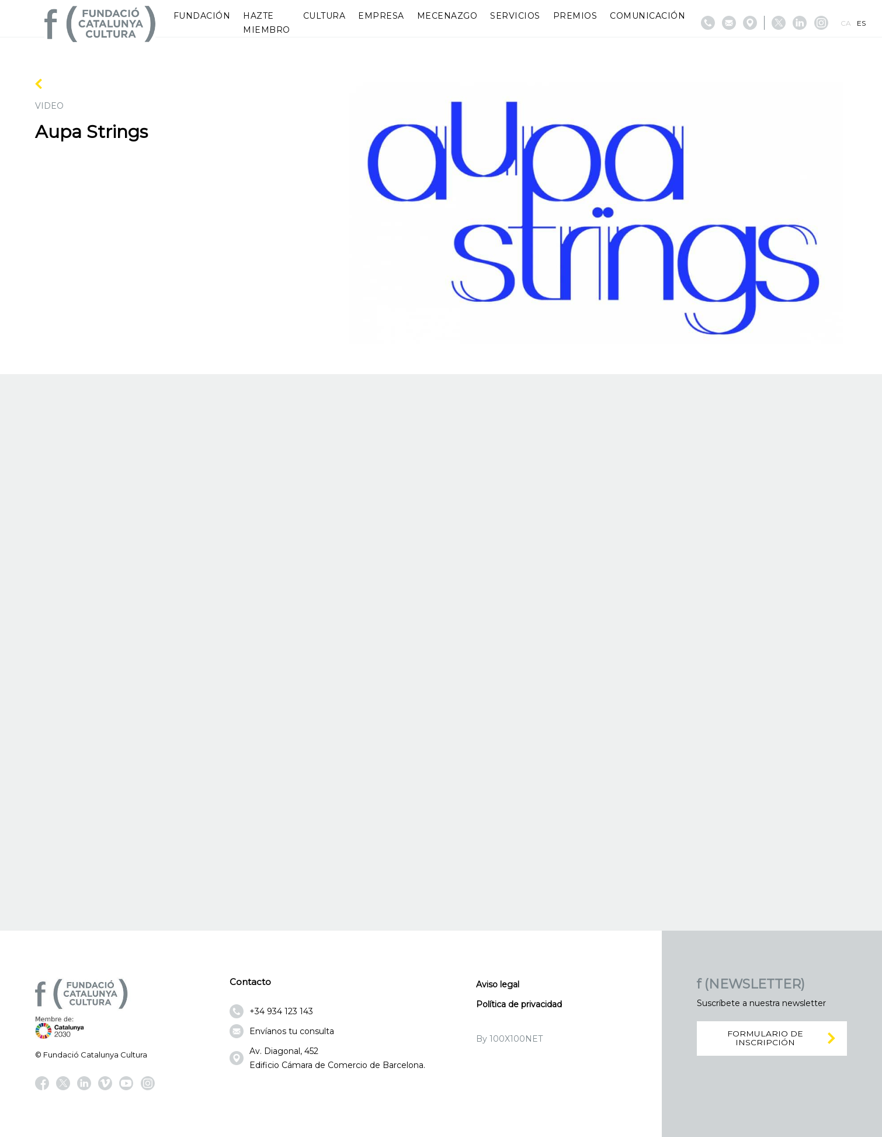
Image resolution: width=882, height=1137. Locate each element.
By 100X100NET (509, 1039)
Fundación (202, 16)
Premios (575, 16)
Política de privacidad (519, 1004)
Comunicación (647, 16)
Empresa (381, 16)
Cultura (324, 16)
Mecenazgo (447, 16)
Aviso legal (497, 984)
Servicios (515, 16)
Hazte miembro (266, 23)
